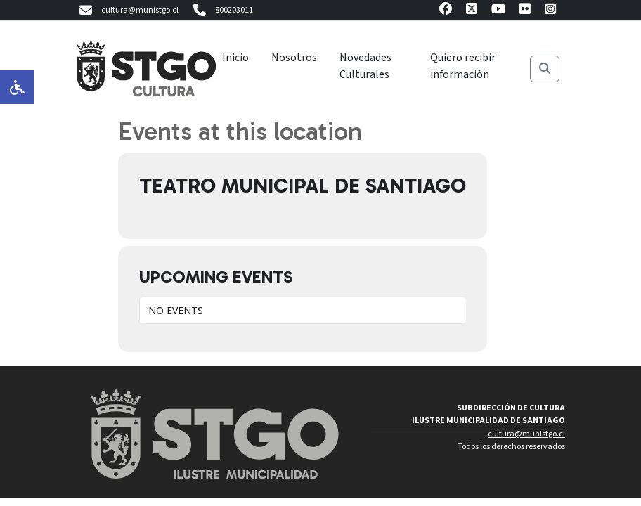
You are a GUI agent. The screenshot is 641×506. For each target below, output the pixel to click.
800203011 (221, 10)
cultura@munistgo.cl (127, 10)
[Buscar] (544, 69)
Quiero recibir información (463, 66)
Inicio (235, 57)
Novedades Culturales (365, 66)
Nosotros (294, 57)
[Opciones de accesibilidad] (17, 87)
